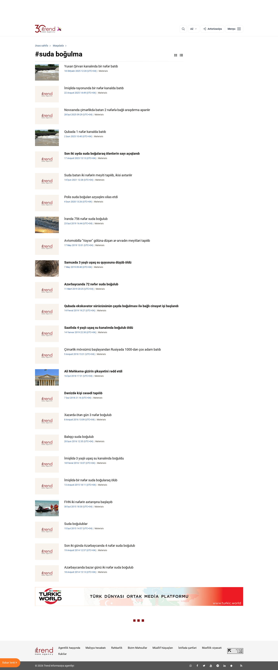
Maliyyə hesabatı (96, 647)
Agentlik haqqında (69, 647)
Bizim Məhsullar (137, 647)
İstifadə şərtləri (187, 647)
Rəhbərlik (116, 647)
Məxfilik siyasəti (212, 647)
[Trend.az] (48, 29)
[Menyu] (234, 28)
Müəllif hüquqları (163, 647)
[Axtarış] (183, 28)
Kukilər (62, 654)
